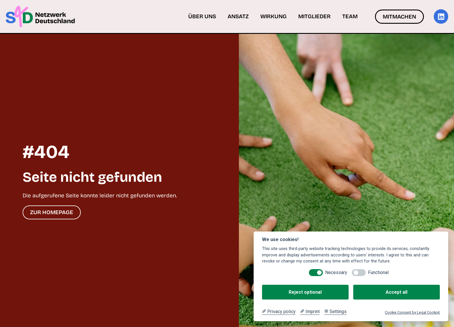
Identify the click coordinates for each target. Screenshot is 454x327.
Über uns (202, 16)
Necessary (336, 272)
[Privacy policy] (279, 312)
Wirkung (273, 16)
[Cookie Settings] (335, 312)
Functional (378, 272)
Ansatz (238, 16)
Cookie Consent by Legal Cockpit (412, 312)
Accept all (396, 292)
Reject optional (305, 292)
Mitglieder (314, 16)
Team (350, 16)
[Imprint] (310, 312)
